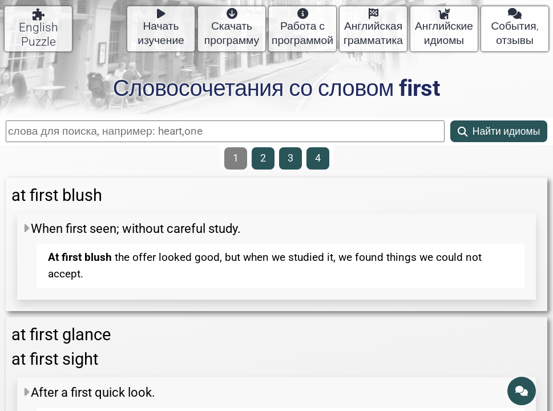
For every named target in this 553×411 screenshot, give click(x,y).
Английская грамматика (373, 28)
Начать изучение (161, 28)
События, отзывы (514, 28)
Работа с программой (302, 28)
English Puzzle (38, 29)
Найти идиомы (499, 131)
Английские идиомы (444, 28)
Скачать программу (231, 28)
